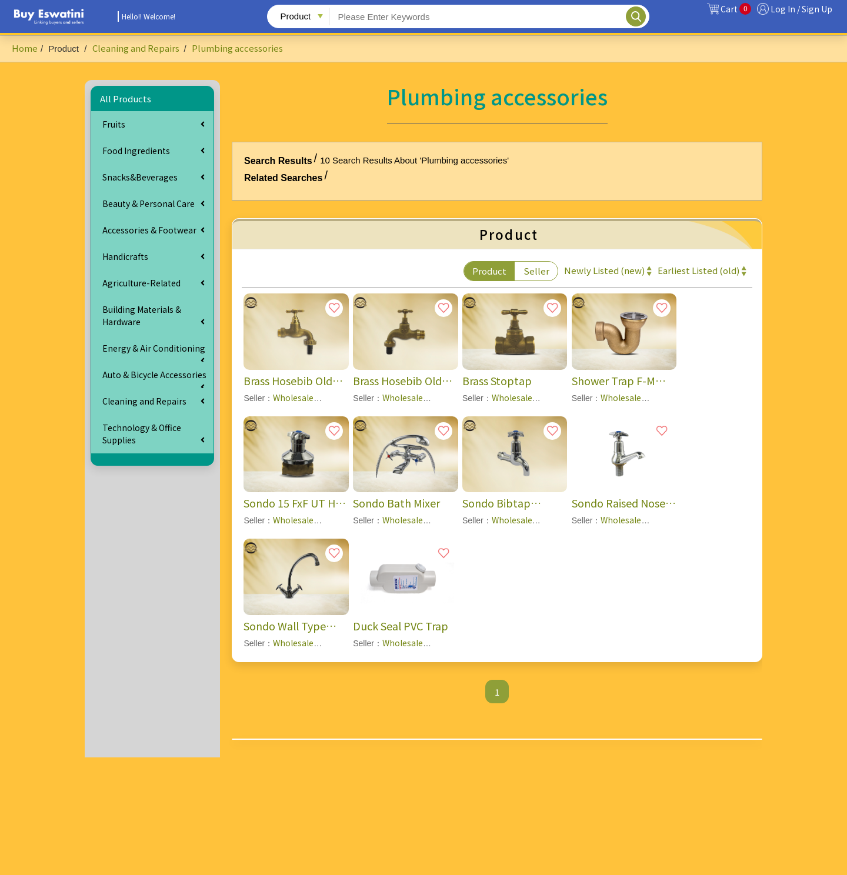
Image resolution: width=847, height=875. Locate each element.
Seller (536, 271)
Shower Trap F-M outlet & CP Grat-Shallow (614, 381)
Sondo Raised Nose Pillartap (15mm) (618, 503)
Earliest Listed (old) (698, 270)
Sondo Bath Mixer (396, 502)
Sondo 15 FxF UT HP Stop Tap (293, 503)
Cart (736, 9)
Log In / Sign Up (801, 9)
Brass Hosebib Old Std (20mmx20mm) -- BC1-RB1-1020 (404, 381)
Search (636, 16)
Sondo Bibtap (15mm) (496, 503)
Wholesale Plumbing (279, 526)
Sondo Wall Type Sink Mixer (285, 626)
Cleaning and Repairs (136, 48)
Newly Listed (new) (604, 270)
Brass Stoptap (497, 380)
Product (489, 271)
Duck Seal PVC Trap (400, 625)
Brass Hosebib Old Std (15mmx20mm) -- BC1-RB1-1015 (294, 381)
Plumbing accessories (237, 48)
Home (25, 48)
